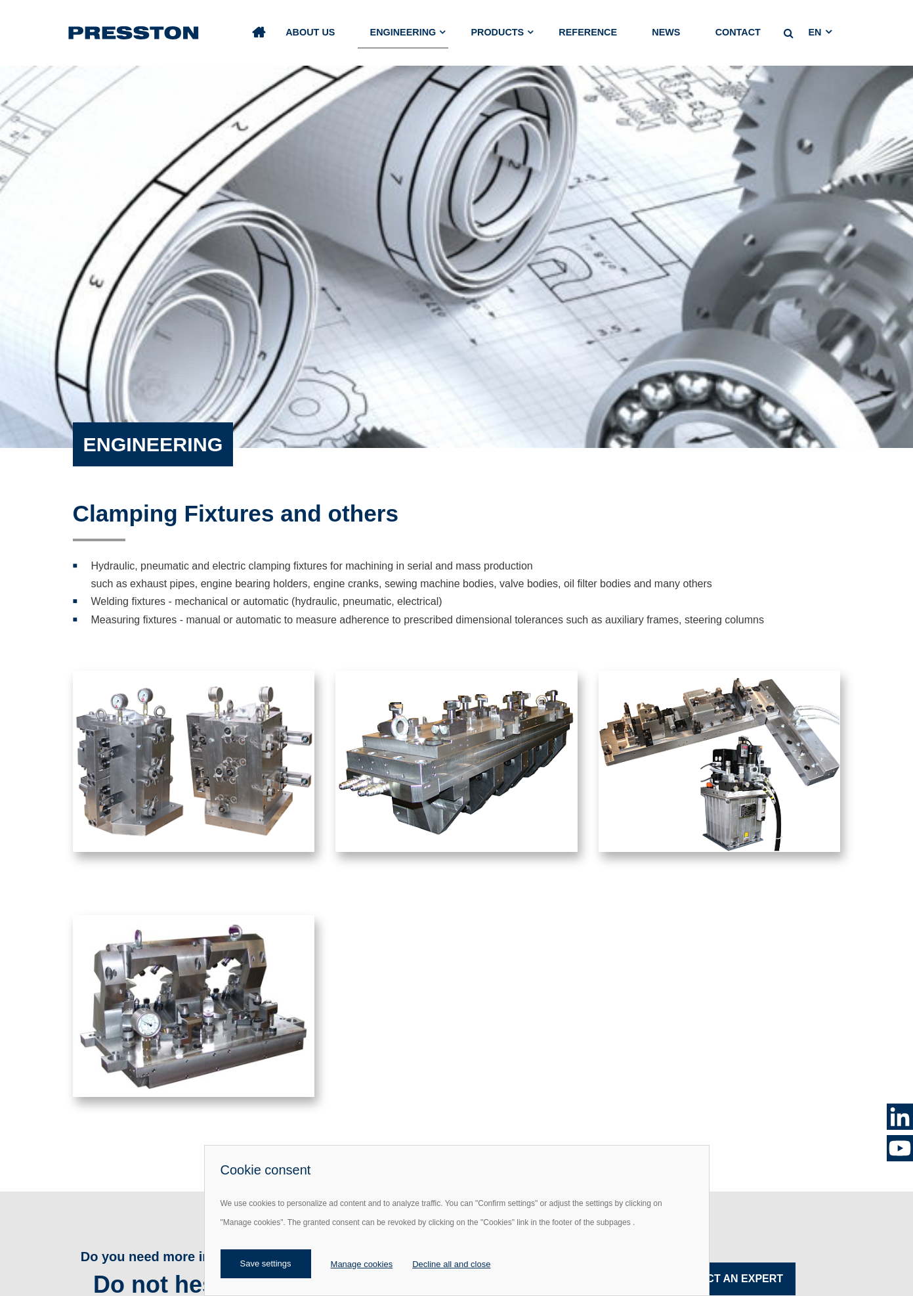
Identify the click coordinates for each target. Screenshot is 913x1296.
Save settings (265, 1263)
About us (310, 32)
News (666, 32)
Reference (588, 32)
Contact (738, 32)
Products (497, 32)
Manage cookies (362, 1264)
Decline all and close (451, 1264)
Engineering (403, 32)
